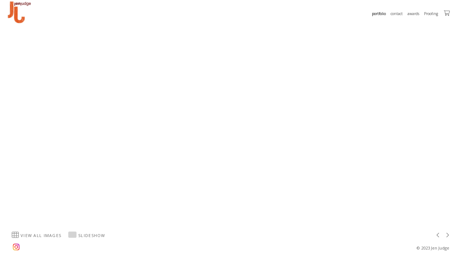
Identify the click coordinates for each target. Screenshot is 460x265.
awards (413, 13)
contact (397, 13)
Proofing (431, 13)
